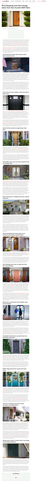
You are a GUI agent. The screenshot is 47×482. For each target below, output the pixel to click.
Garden (23, 1)
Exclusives (12, 1)
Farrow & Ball (13, 363)
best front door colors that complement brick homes (18, 398)
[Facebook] (37, 1)
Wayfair (21, 333)
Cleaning (26, 1)
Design (30, 1)
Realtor (15, 45)
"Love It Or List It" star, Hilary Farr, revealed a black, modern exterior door (15, 111)
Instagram (22, 76)
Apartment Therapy (9, 253)
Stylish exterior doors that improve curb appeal (19, 43)
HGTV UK (18, 422)
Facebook (11, 113)
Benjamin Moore (23, 363)
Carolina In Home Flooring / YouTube (25, 319)
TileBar (22, 229)
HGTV (3, 148)
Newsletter (44, 1)
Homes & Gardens (5, 182)
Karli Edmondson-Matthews (6, 9)
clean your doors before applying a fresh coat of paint (10, 122)
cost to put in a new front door (8, 47)
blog (9, 79)
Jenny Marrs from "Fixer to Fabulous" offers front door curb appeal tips (16, 181)
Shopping (33, 1)
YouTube (5, 389)
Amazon (18, 159)
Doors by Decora (17, 84)
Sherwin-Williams (21, 259)
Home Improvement (18, 1)
